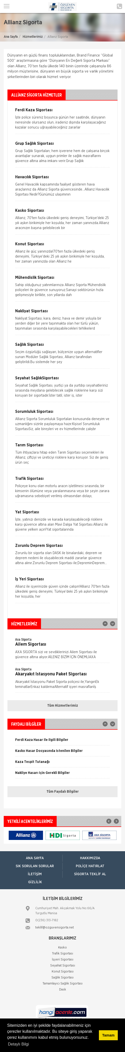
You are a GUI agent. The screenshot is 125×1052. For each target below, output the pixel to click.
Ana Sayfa (11, 37)
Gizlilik (35, 882)
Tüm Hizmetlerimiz (62, 705)
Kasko (62, 947)
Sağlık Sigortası (62, 977)
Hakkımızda (90, 858)
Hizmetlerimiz (33, 37)
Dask (62, 989)
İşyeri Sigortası (62, 959)
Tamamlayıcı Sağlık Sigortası (62, 983)
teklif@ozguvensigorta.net (54, 927)
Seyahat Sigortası (62, 965)
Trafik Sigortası (62, 953)
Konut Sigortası (63, 971)
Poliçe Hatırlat (90, 866)
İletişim (35, 874)
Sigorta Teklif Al (90, 874)
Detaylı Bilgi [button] (18, 1044)
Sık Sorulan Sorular (35, 866)
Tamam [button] (108, 1035)
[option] (62, 650)
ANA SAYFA (35, 858)
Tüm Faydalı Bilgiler (62, 791)
